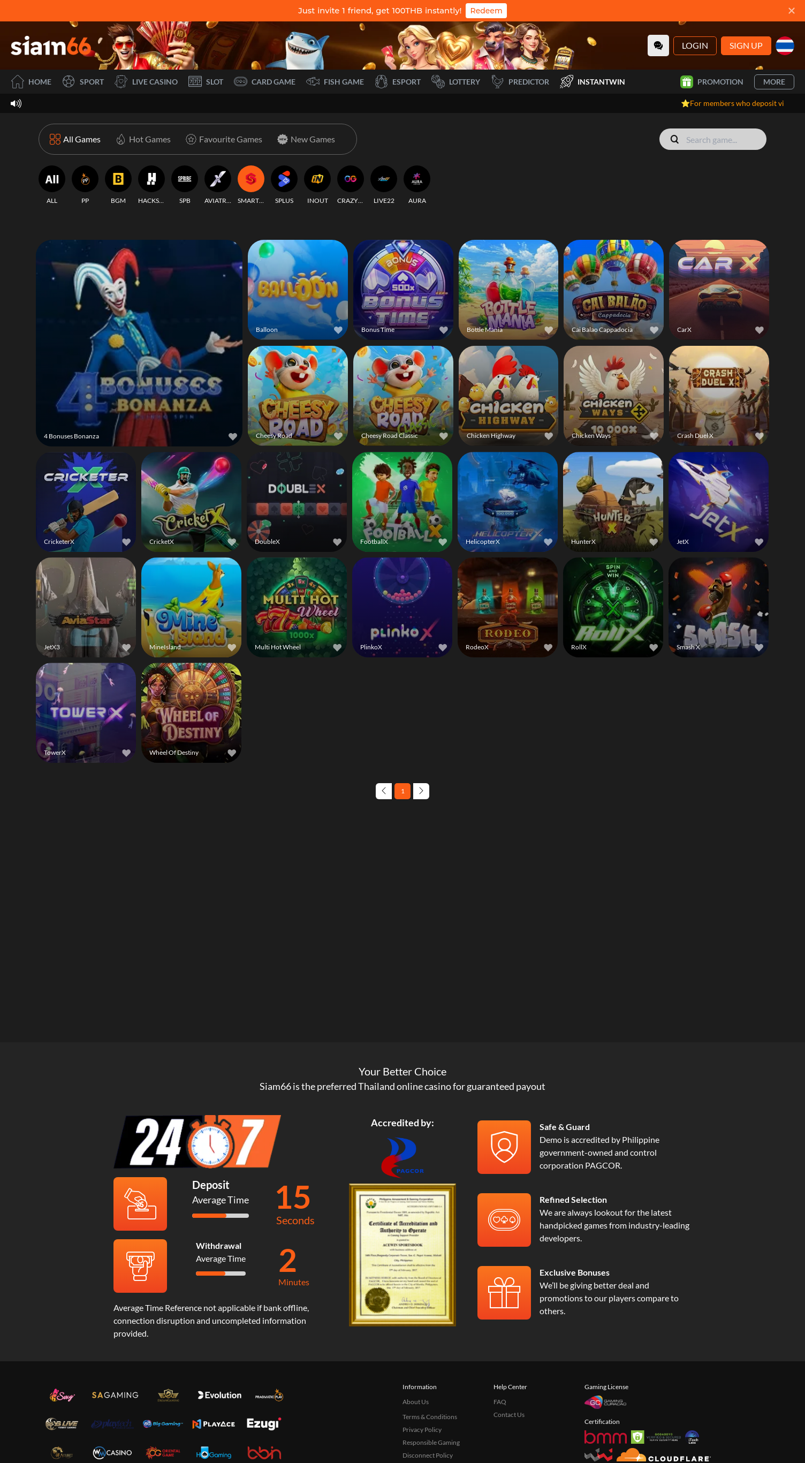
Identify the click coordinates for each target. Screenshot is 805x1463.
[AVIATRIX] (217, 185)
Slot (205, 81)
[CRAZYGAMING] (350, 185)
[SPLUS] (284, 185)
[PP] (85, 185)
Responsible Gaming (431, 1442)
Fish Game (335, 81)
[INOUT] (317, 185)
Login (695, 45)
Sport (83, 81)
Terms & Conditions (430, 1417)
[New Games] (304, 139)
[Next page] (421, 791)
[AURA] (417, 185)
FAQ (499, 1402)
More (774, 81)
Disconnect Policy (428, 1455)
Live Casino (146, 81)
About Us (416, 1402)
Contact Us (509, 1415)
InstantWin (592, 81)
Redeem (486, 11)
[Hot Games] (141, 139)
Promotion (711, 81)
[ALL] (52, 185)
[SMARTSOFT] (251, 185)
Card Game (264, 81)
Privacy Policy (422, 1430)
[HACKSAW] (151, 185)
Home (31, 81)
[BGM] (118, 185)
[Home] (51, 45)
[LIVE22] (383, 185)
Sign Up (746, 45)
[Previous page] (384, 791)
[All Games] (75, 139)
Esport (398, 81)
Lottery (455, 81)
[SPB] (184, 185)
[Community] (658, 45)
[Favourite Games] (221, 139)
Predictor (520, 81)
